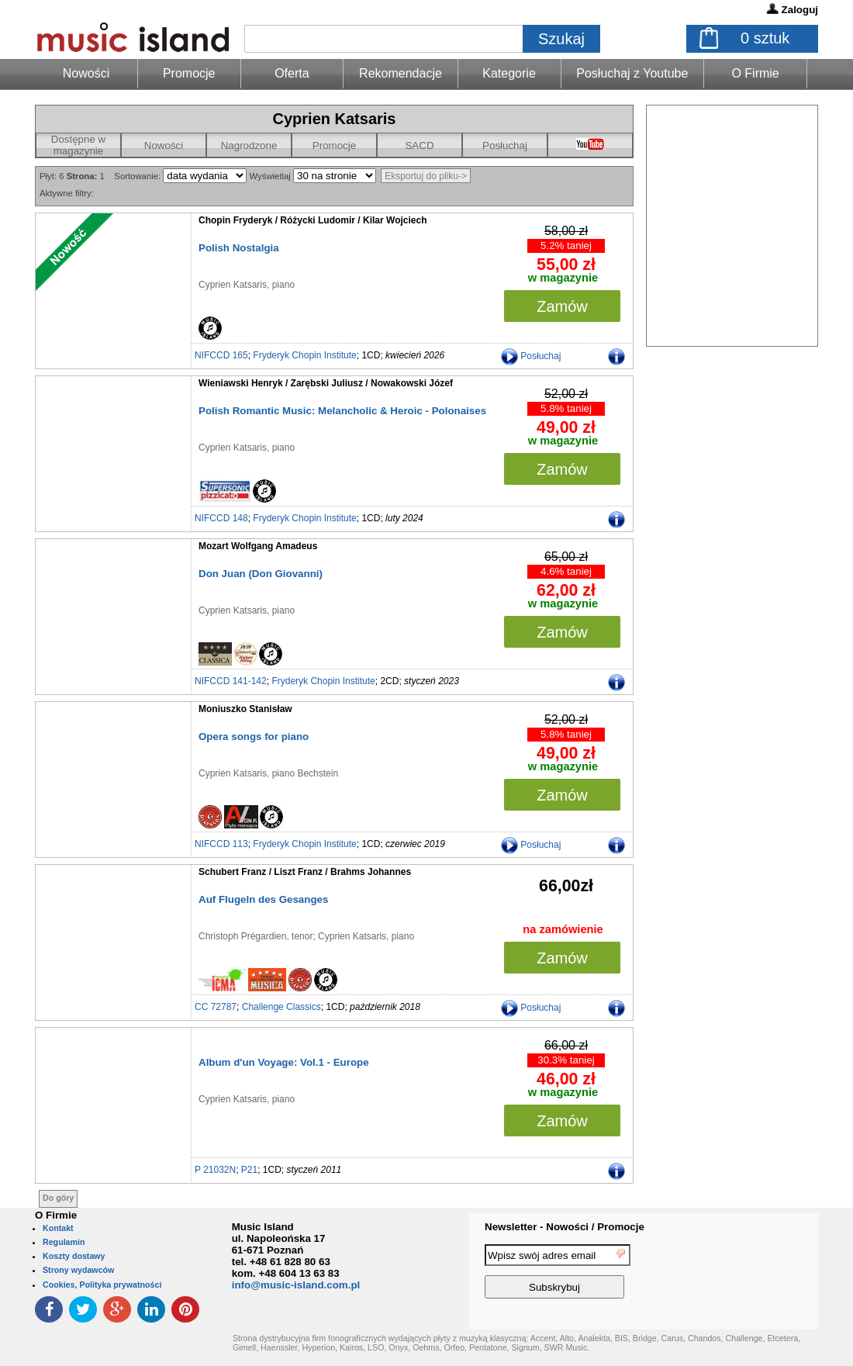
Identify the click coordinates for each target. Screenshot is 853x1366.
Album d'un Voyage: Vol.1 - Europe (284, 1062)
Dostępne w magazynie (78, 145)
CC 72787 (216, 1006)
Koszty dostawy (74, 1256)
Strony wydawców (78, 1269)
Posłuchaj (504, 145)
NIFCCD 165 (221, 355)
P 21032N (215, 1169)
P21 (249, 1169)
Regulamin (64, 1242)
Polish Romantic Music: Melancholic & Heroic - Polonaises (342, 411)
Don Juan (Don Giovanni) (261, 573)
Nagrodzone (249, 145)
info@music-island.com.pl (296, 1285)
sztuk (765, 38)
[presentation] (754, 1274)
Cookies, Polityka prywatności (102, 1284)
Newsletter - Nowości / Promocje (564, 1227)
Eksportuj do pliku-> (426, 176)
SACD (419, 145)
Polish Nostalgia (239, 248)
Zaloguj (800, 10)
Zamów (562, 306)
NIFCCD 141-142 (231, 681)
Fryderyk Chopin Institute (304, 355)
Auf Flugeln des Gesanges (263, 899)
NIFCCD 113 (221, 844)
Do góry (58, 1197)
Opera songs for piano (254, 736)
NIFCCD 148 (221, 518)
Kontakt (58, 1228)
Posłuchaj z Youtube (632, 73)
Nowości (163, 145)
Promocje (189, 73)
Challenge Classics (281, 1006)
